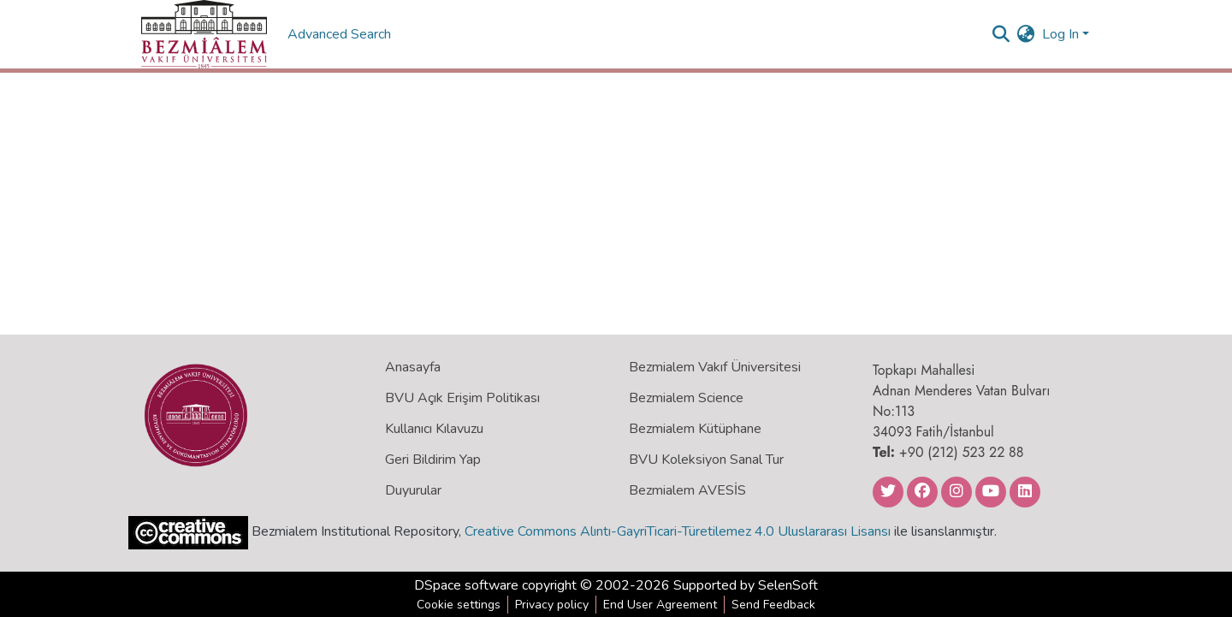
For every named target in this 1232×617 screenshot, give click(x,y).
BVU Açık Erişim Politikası (462, 398)
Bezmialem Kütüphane (695, 429)
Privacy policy (552, 604)
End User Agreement (660, 604)
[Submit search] (1001, 34)
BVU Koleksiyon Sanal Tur (706, 459)
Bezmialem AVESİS (687, 490)
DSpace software (466, 585)
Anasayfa (413, 367)
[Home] (204, 34)
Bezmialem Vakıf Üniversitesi (715, 367)
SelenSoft (788, 585)
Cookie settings (458, 604)
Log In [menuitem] (1060, 34)
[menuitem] (1026, 34)
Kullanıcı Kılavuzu (434, 429)
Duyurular (413, 490)
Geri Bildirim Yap (433, 459)
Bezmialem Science (686, 398)
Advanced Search (340, 34)
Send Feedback (773, 604)
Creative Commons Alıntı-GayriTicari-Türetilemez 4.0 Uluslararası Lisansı (678, 531)
